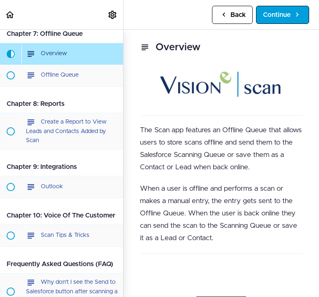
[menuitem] (112, 14)
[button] (10, 14)
